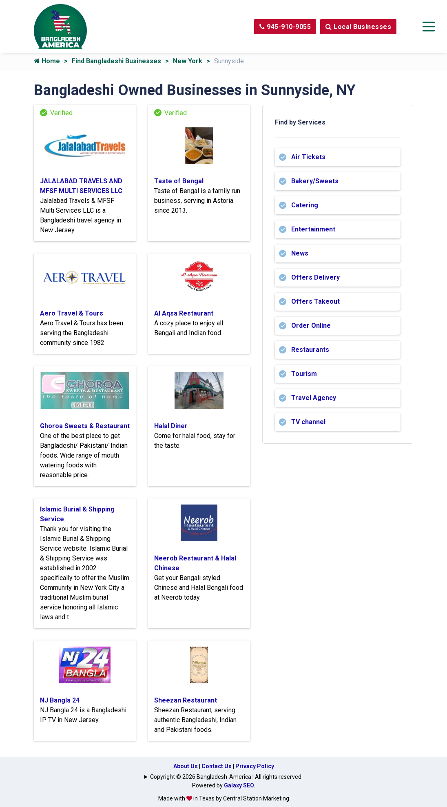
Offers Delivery (315, 277)
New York (187, 61)
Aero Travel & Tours (71, 313)
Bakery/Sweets (315, 181)
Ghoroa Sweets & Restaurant (85, 426)
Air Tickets (308, 157)
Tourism (304, 374)
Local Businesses (358, 27)
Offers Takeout (315, 301)
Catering (304, 205)
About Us (185, 766)
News (299, 253)
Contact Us (216, 766)
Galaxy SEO (239, 785)
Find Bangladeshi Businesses (116, 61)
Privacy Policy (254, 766)
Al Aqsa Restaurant (183, 313)
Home (47, 61)
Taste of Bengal (179, 181)
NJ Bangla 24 (60, 700)
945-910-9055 (285, 27)
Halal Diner (171, 426)
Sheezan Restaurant (185, 700)
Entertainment (313, 229)
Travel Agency (313, 398)
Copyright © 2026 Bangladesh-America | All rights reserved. (226, 777)
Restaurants (310, 349)
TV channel (308, 422)
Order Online (311, 325)
